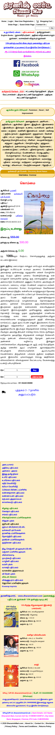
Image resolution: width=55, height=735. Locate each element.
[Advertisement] (27, 429)
